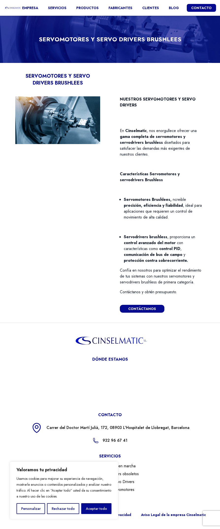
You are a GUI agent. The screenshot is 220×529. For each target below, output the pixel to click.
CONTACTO (201, 7)
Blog (174, 7)
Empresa (30, 7)
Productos (87, 7)
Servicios (57, 7)
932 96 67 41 (115, 440)
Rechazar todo (63, 508)
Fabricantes (120, 7)
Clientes (150, 7)
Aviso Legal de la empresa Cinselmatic (173, 514)
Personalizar (31, 508)
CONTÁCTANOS (142, 308)
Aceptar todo (96, 508)
